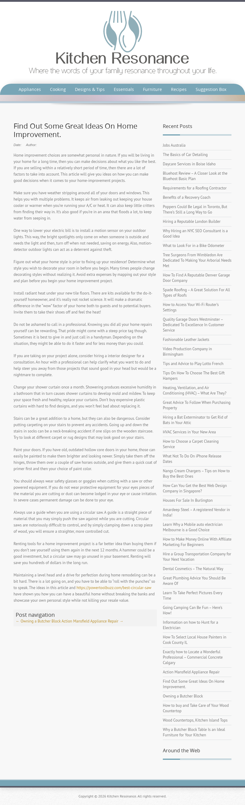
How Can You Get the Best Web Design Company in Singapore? (195, 488)
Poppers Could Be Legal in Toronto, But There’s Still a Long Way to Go (195, 209)
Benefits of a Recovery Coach (186, 197)
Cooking (58, 89)
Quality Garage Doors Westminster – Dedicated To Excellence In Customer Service (193, 325)
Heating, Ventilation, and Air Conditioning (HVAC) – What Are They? (194, 390)
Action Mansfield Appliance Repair (92, 621)
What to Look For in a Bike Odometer (193, 245)
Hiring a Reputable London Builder (192, 221)
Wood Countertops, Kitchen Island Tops (195, 720)
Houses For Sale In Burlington (188, 500)
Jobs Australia (174, 145)
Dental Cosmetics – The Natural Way (193, 568)
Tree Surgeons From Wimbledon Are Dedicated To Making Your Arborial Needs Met (197, 260)
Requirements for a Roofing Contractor (195, 188)
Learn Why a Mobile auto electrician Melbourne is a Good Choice (192, 527)
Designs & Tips (90, 89)
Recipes (179, 89)
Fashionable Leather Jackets (186, 339)
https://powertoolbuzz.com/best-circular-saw (113, 587)
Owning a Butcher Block (38, 621)
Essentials (124, 89)
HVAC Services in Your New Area (189, 432)
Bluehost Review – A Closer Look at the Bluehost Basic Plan (195, 176)
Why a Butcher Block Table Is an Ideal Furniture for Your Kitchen (194, 732)
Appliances (30, 89)
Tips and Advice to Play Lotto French (193, 363)
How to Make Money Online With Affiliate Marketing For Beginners (197, 542)
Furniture (152, 89)
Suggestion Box (211, 89)
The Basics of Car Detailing (185, 154)
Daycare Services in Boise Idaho (189, 164)
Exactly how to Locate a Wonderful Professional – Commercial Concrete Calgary (193, 657)
